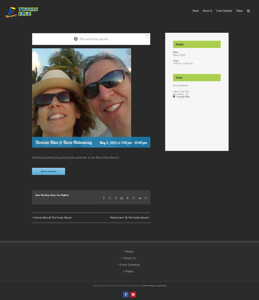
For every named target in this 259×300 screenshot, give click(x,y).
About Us (130, 258)
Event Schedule (130, 264)
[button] (248, 10)
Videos (129, 271)
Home (129, 251)
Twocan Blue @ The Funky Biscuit (52, 217)
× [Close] (148, 35)
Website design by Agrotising (154, 285)
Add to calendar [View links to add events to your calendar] (49, 171)
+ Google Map (182, 96)
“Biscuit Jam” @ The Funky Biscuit (129, 217)
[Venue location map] (197, 117)
